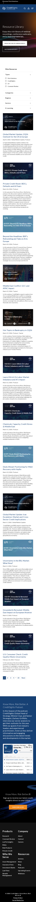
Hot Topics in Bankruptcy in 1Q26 (17, 330)
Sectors (18, 103)
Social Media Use (18, 900)
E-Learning (18, 108)
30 (18, 678)
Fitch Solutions (11, 78)
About (20, 836)
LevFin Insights (7, 842)
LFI (7, 83)
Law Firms (5, 870)
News (20, 862)
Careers (21, 842)
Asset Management (9, 862)
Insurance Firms (8, 865)
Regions (18, 98)
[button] (32, 8)
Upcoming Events (24, 870)
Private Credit (7, 851)
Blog (19, 865)
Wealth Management (7, 874)
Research (5, 836)
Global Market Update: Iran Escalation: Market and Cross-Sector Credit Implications (16, 517)
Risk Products (7, 848)
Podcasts (21, 867)
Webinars (21, 873)
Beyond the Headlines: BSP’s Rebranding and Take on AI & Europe (15, 238)
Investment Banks (8, 867)
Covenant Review (11, 86)
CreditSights (10, 81)
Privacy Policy (18, 898)
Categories (18, 93)
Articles (21, 859)
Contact (21, 839)
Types (18, 74)
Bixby (4, 845)
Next (23, 678)
